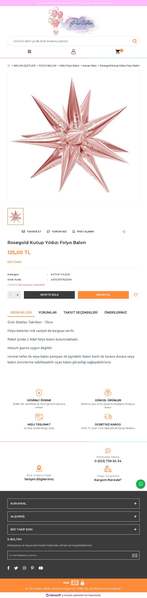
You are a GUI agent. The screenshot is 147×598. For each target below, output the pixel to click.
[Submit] (135, 555)
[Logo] (73, 21)
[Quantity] (14, 295)
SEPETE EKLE (49, 294)
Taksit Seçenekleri (80, 312)
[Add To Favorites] (136, 295)
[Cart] (117, 51)
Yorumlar (47, 312)
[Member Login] (73, 51)
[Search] (73, 41)
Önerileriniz (115, 312)
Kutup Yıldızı (60, 274)
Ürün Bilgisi (21, 312)
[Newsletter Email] (73, 555)
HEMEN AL (103, 294)
